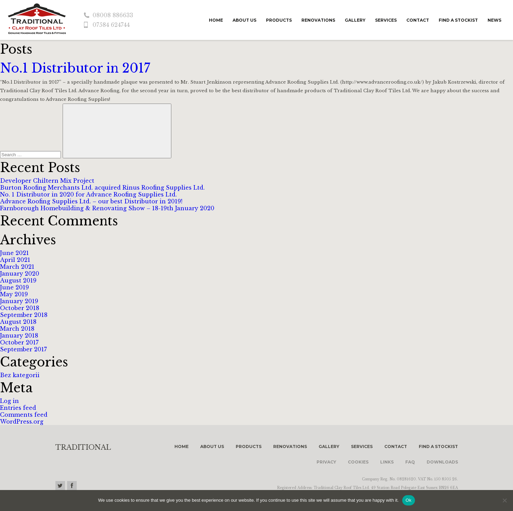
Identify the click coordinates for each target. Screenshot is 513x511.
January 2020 (19, 273)
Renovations (318, 20)
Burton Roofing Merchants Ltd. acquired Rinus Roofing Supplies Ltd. (102, 187)
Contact (417, 20)
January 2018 (19, 335)
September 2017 (23, 349)
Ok (409, 500)
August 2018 (18, 321)
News (494, 20)
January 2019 (19, 301)
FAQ (410, 462)
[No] (504, 500)
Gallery (355, 20)
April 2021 (15, 259)
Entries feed (18, 407)
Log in (9, 400)
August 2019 (18, 280)
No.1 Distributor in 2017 (75, 68)
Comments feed (23, 414)
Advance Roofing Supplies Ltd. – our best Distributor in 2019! (91, 201)
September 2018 (23, 314)
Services (386, 20)
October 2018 (19, 308)
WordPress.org (21, 421)
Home (216, 20)
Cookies (358, 462)
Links (387, 462)
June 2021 (14, 252)
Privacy (326, 462)
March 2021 (17, 266)
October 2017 (19, 342)
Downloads (442, 462)
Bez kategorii (20, 375)
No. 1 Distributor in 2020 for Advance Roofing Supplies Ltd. (88, 194)
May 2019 (14, 294)
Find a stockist (458, 20)
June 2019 (14, 287)
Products (279, 20)
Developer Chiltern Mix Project (47, 180)
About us (244, 20)
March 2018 (17, 328)
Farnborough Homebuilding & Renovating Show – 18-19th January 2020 (107, 208)
